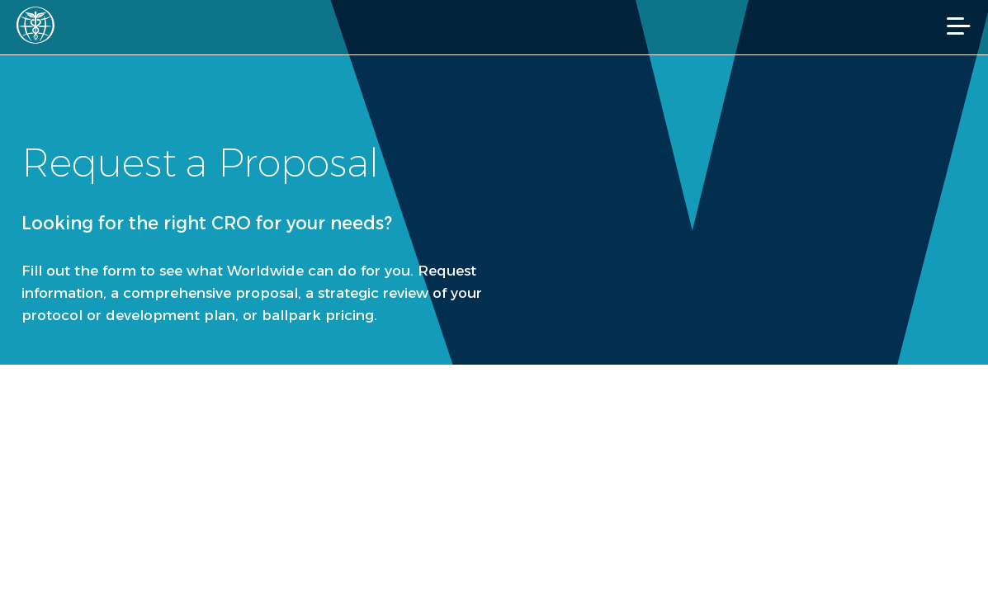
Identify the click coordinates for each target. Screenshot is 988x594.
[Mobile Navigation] (959, 26)
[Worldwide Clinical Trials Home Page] (40, 25)
